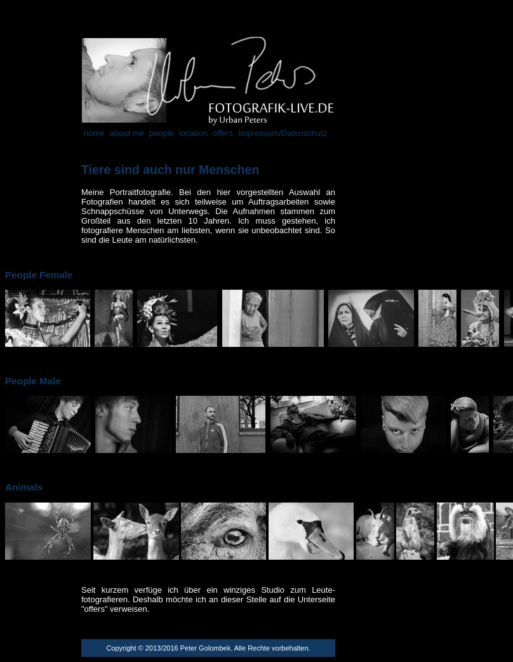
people (161, 133)
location (193, 133)
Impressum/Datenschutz (282, 133)
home (94, 133)
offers (223, 133)
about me (127, 133)
